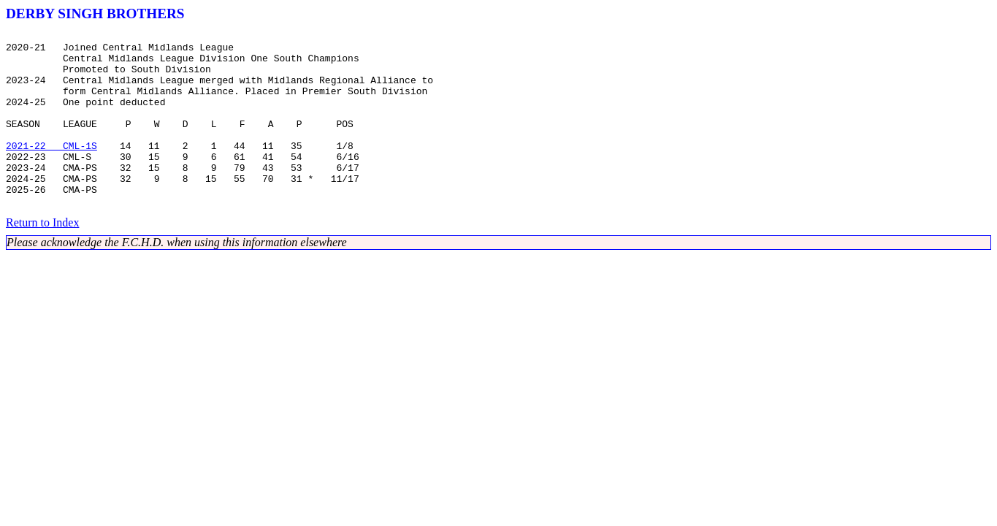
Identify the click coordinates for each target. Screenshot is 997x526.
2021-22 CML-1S (51, 169)
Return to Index (42, 257)
